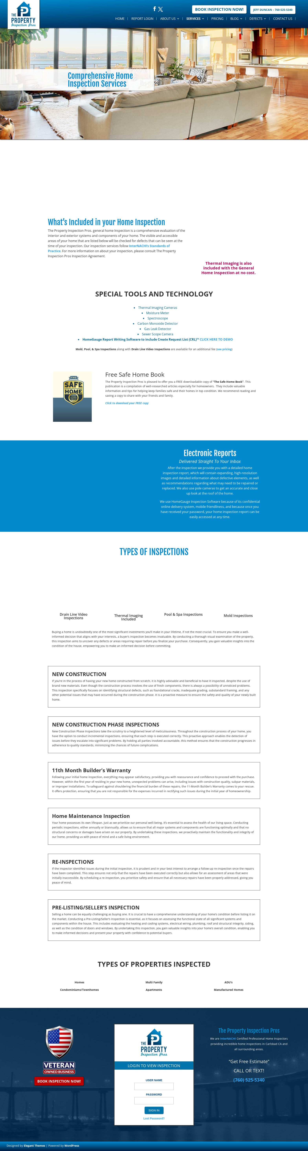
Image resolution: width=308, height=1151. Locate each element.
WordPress (71, 1145)
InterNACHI (228, 1038)
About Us (168, 18)
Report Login (142, 18)
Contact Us (282, 18)
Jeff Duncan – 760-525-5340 (272, 10)
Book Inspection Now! (219, 9)
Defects (255, 18)
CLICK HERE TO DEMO (216, 339)
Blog (234, 18)
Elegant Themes (34, 1145)
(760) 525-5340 (249, 1080)
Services (193, 18)
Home (120, 18)
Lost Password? (154, 1118)
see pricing (224, 349)
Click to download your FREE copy (126, 403)
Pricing (217, 18)
